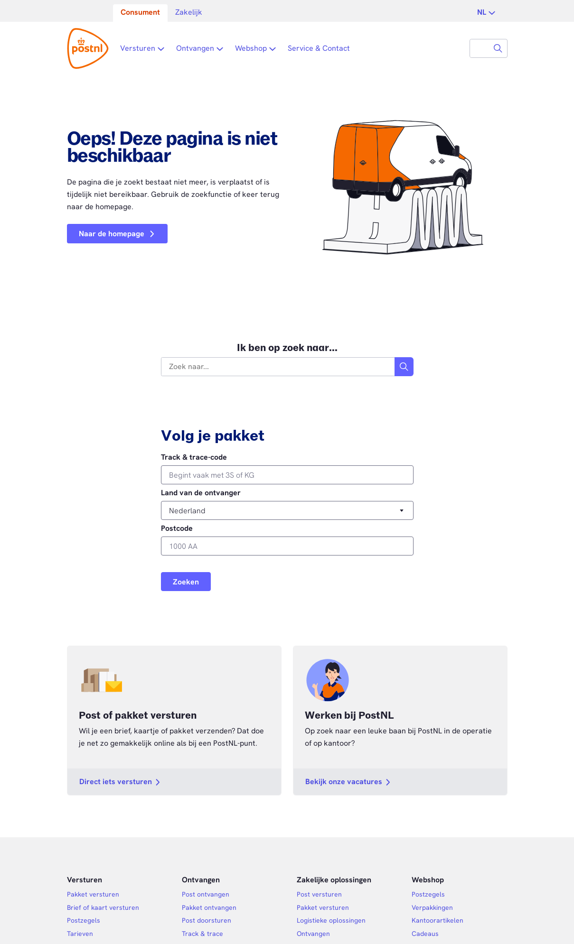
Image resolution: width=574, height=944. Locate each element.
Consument (140, 12)
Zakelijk (188, 12)
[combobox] (479, 48)
